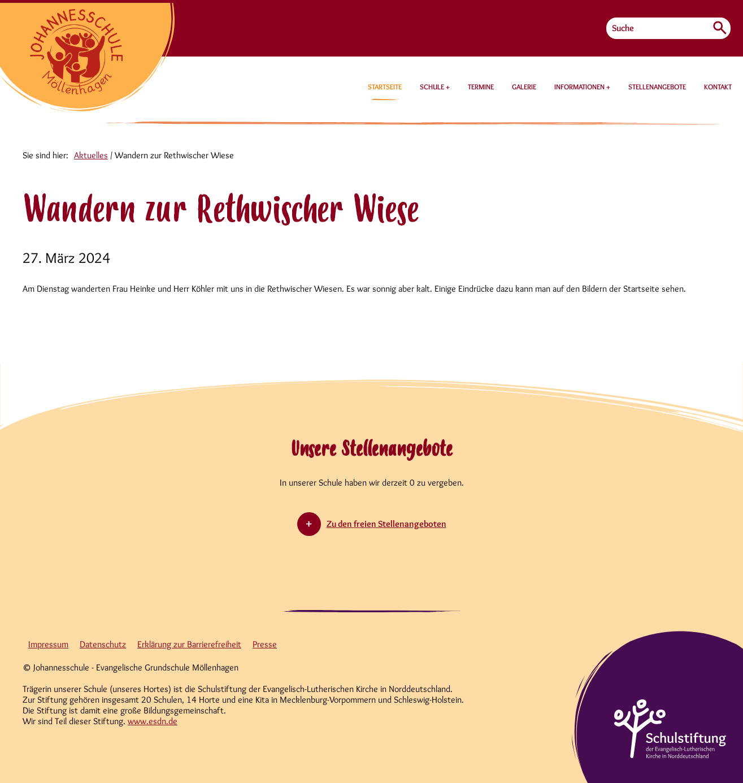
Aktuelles (91, 155)
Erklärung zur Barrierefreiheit (189, 644)
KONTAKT (718, 86)
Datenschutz (103, 644)
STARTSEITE (385, 86)
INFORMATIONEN (580, 86)
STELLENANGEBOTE (657, 86)
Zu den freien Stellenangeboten (386, 523)
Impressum (48, 644)
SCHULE (433, 86)
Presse (265, 644)
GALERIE (524, 86)
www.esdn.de (152, 721)
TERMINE (481, 86)
